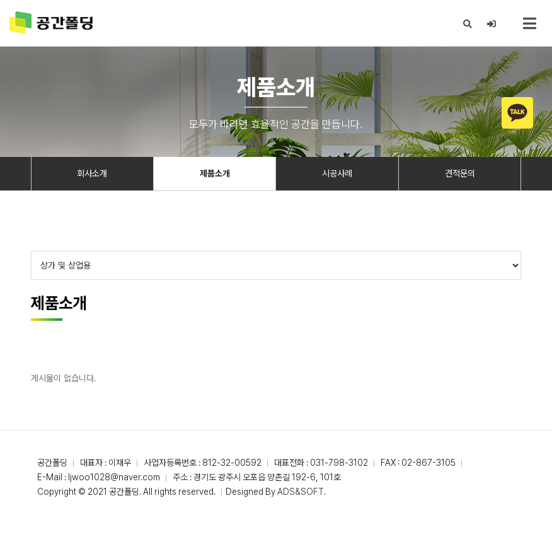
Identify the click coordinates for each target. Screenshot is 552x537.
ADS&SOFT (300, 492)
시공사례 (337, 173)
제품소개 (215, 173)
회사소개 (92, 173)
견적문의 (460, 173)
